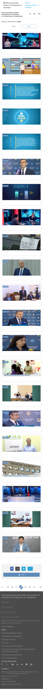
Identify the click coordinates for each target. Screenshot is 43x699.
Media (3, 21)
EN (39, 14)
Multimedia (11, 21)
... (4, 587)
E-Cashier (5, 643)
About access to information (10, 617)
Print (21, 575)
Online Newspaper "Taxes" (11, 633)
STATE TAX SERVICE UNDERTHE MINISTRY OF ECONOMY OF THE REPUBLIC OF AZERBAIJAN (12, 14)
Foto (13, 26)
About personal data (8, 612)
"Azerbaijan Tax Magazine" (11, 636)
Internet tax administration (12, 646)
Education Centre (8, 639)
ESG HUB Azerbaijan (9, 658)
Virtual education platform (11, 655)
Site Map (5, 602)
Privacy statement (7, 607)
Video (29, 26)
